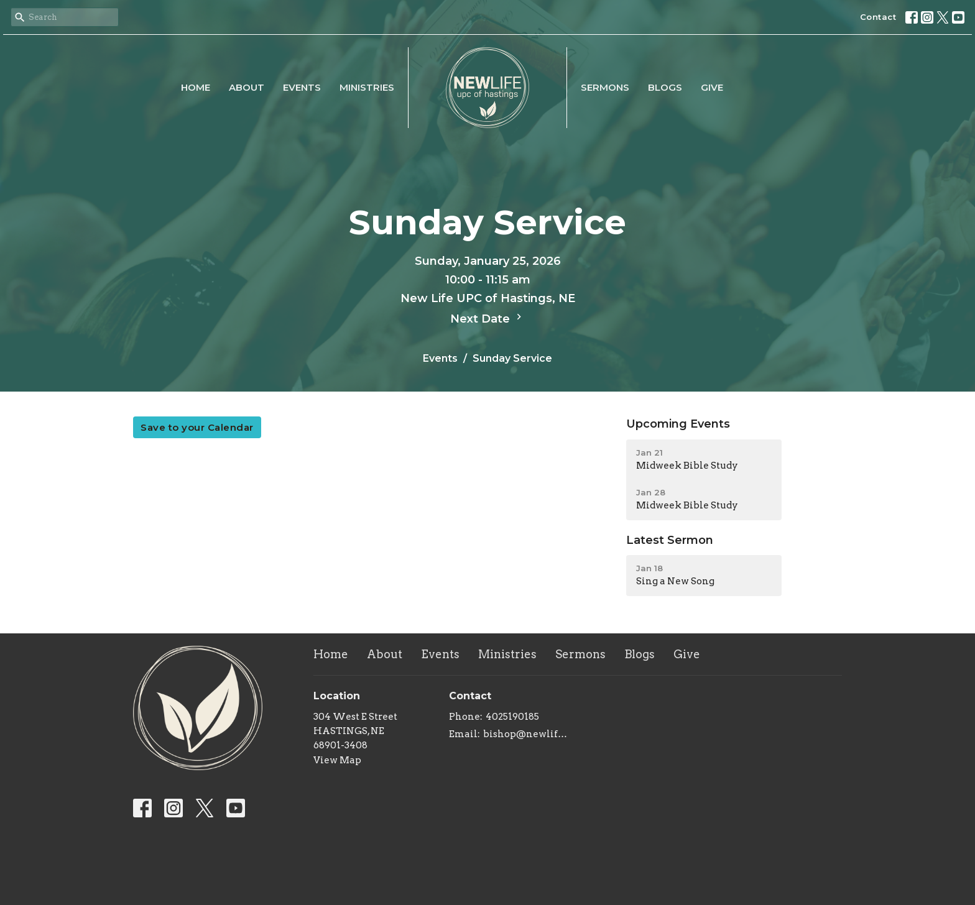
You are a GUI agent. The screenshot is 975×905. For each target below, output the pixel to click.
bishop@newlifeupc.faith (527, 734)
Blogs (665, 87)
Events (302, 87)
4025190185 (512, 716)
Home (195, 87)
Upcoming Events (678, 424)
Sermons (605, 87)
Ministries (367, 87)
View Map (337, 760)
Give (712, 87)
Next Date (487, 318)
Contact (878, 17)
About (246, 87)
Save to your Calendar (197, 427)
